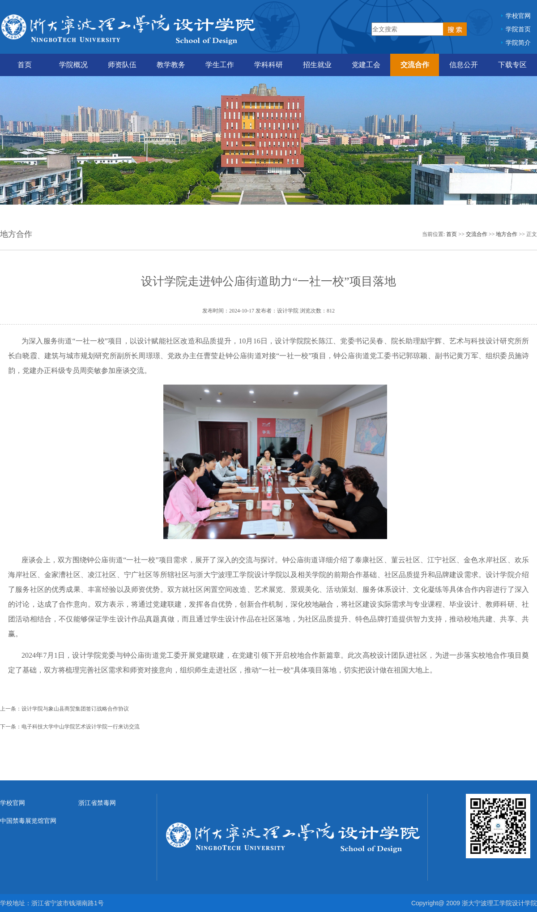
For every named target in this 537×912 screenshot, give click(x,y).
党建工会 (366, 65)
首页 (24, 65)
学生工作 (219, 65)
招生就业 (317, 65)
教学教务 (171, 65)
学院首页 (518, 29)
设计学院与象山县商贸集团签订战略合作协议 (75, 709)
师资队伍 (122, 65)
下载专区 (512, 65)
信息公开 (463, 65)
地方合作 (506, 234)
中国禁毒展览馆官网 (28, 820)
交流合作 (415, 65)
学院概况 (73, 65)
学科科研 (268, 65)
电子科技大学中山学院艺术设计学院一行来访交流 (80, 727)
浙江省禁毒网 (97, 802)
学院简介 (518, 42)
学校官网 (518, 15)
